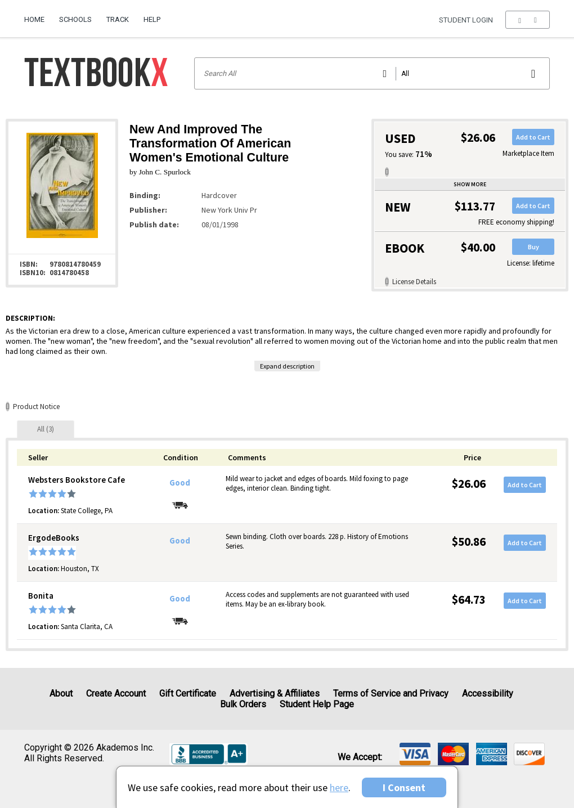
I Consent (404, 787)
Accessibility (487, 693)
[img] (415, 754)
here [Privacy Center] (339, 787)
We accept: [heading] (360, 757)
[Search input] (372, 73)
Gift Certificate (187, 693)
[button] (527, 20)
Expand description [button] (287, 366)
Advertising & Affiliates (275, 693)
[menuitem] (38, 15)
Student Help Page (317, 704)
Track (117, 19)
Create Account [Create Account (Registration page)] (116, 693)
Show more (470, 184)
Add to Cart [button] (533, 137)
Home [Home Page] (34, 19)
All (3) (45, 429)
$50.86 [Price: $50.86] (469, 541)
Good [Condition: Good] (179, 483)
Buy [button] (533, 247)
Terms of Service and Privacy (391, 693)
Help (152, 19)
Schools (75, 19)
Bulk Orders (243, 704)
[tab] (45, 429)
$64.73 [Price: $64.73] (469, 599)
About (61, 693)
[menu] (527, 20)
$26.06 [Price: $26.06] (469, 483)
